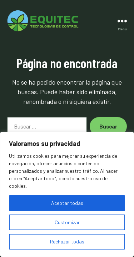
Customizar (67, 222)
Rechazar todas (67, 241)
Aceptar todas (67, 203)
